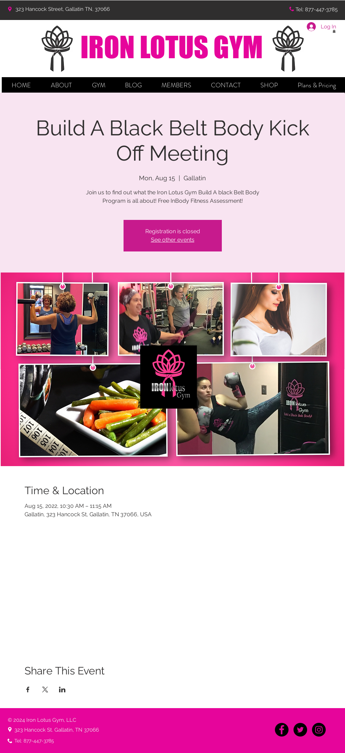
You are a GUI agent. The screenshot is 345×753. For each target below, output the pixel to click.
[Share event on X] (45, 689)
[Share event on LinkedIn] (62, 689)
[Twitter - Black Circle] (300, 730)
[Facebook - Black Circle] (281, 730)
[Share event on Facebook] (28, 689)
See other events (172, 239)
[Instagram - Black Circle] (319, 730)
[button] (61, 85)
